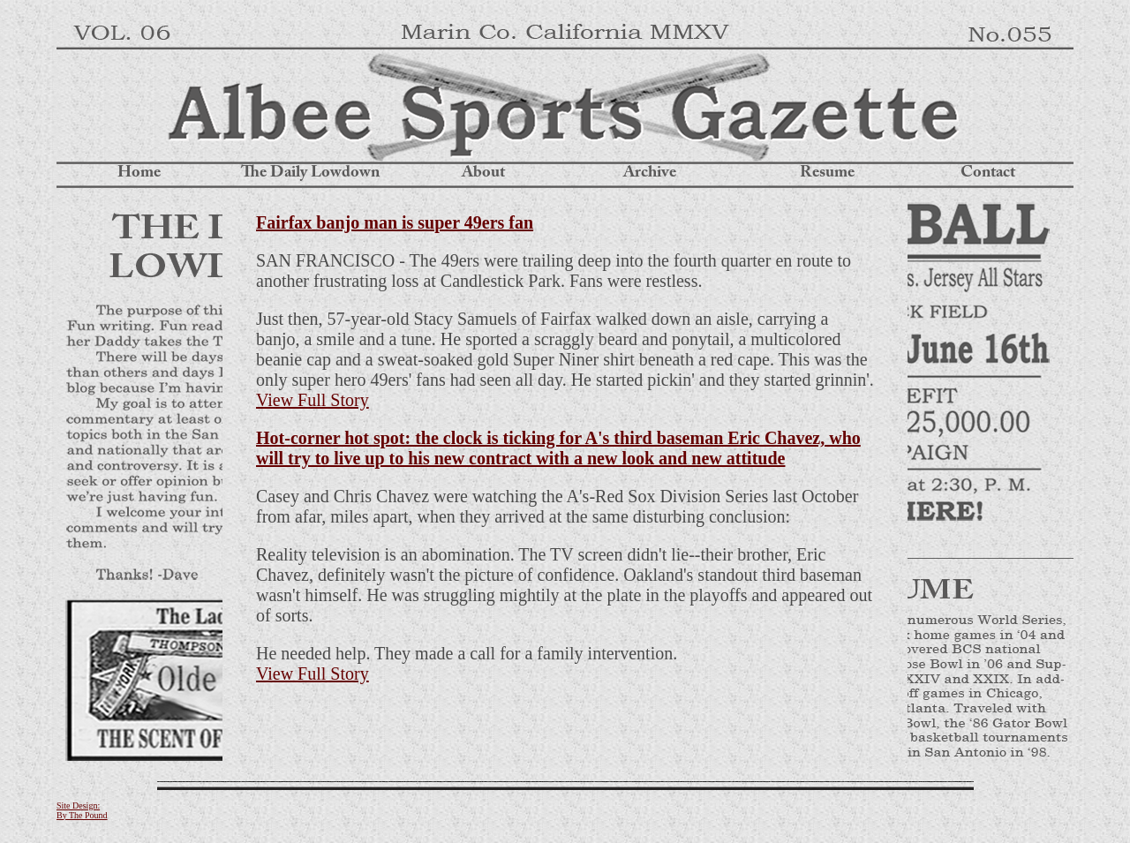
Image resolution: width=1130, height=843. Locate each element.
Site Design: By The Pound (82, 810)
